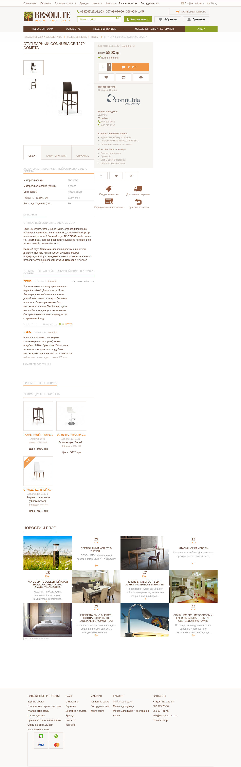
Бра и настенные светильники (44, 720)
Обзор (32, 156)
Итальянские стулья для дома (44, 706)
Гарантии (45, 3)
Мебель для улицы (123, 706)
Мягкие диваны (36, 715)
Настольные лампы (38, 729)
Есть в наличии (109, 57)
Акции (116, 715)
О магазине (29, 3)
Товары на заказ (128, 3)
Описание (82, 156)
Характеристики (56, 156)
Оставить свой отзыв (83, 281)
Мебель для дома (123, 701)
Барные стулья (35, 701)
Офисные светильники (40, 724)
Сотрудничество (150, 3)
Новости (97, 3)
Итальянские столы (38, 711)
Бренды (84, 3)
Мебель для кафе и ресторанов (131, 711)
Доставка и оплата (65, 3)
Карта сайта (97, 711)
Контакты (111, 3)
